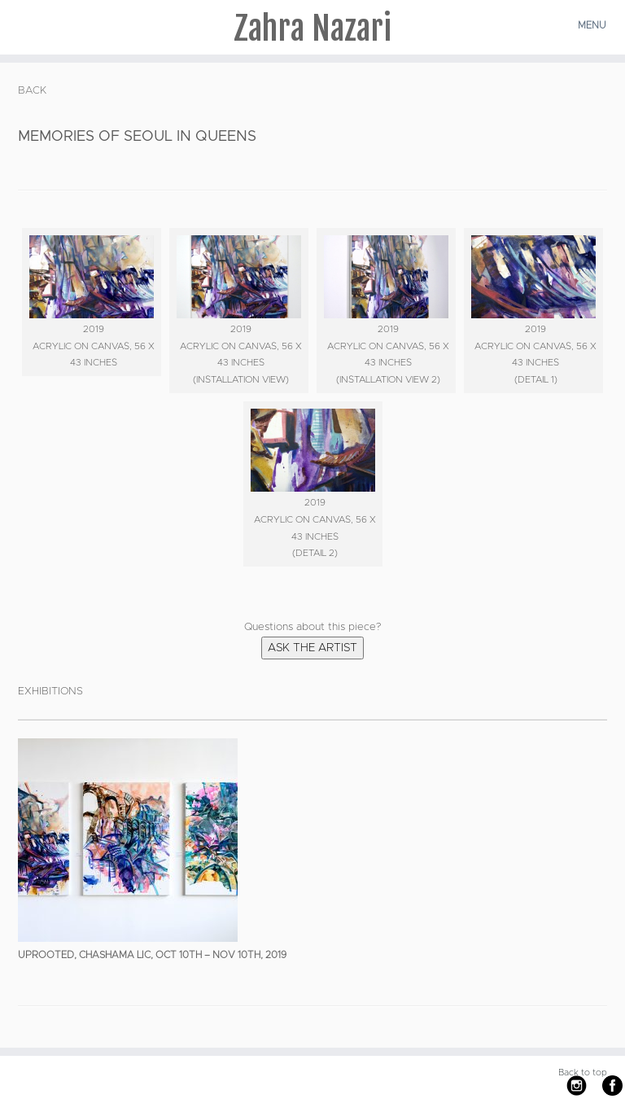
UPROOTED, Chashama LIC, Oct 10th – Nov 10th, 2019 (152, 955)
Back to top (582, 1072)
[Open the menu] (594, 25)
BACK (32, 90)
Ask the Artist (312, 648)
